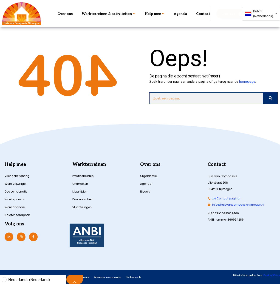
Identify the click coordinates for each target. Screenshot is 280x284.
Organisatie (148, 176)
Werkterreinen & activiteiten (109, 14)
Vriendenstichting (17, 176)
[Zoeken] (270, 98)
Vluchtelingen (82, 207)
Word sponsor (14, 199)
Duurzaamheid (82, 199)
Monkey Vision (271, 275)
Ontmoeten (80, 184)
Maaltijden (79, 191)
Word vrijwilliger (15, 184)
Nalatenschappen (17, 215)
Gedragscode (133, 277)
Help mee (154, 14)
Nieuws (145, 191)
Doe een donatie (16, 191)
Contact (203, 14)
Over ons (65, 14)
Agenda (180, 14)
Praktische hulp (82, 176)
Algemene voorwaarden (107, 277)
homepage (247, 82)
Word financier (15, 207)
